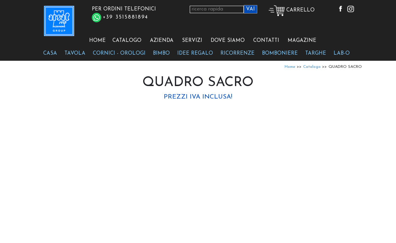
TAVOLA (74, 53)
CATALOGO (126, 40)
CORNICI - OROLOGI (119, 53)
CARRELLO (291, 10)
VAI (250, 9)
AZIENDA (162, 40)
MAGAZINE (302, 40)
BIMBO (161, 53)
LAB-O (342, 53)
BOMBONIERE (280, 53)
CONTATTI (266, 40)
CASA (50, 53)
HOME (97, 40)
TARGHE (315, 53)
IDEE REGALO (195, 53)
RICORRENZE (237, 53)
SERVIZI (192, 40)
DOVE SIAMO (228, 40)
